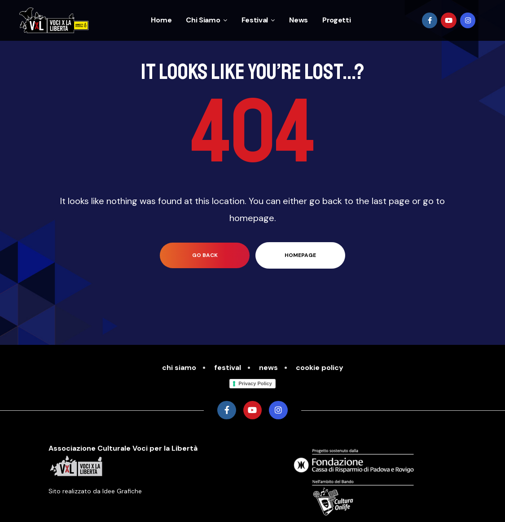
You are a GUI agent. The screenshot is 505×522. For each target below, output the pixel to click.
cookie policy (319, 367)
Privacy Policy (255, 383)
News (298, 20)
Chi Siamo (206, 20)
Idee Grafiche (122, 491)
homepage (300, 255)
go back (205, 255)
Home (161, 20)
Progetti (336, 20)
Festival (258, 20)
